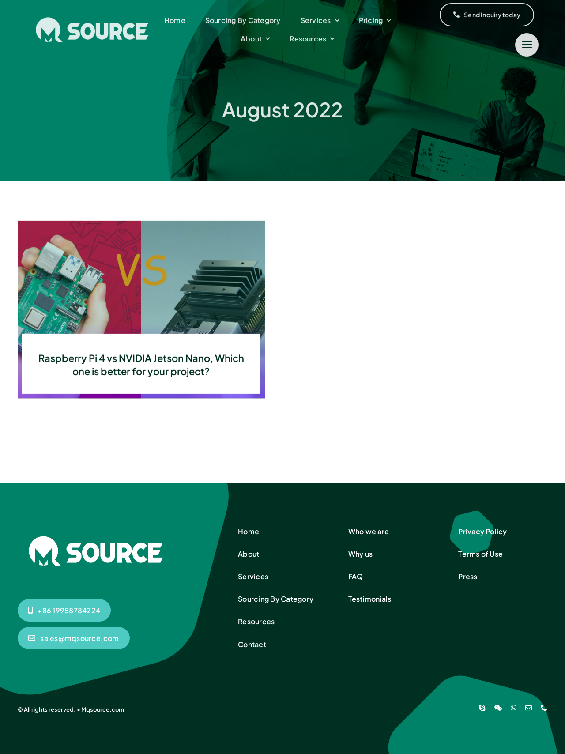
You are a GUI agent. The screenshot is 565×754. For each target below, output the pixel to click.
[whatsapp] (513, 708)
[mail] (528, 708)
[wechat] (498, 708)
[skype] (482, 708)
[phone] (544, 708)
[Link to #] (527, 45)
